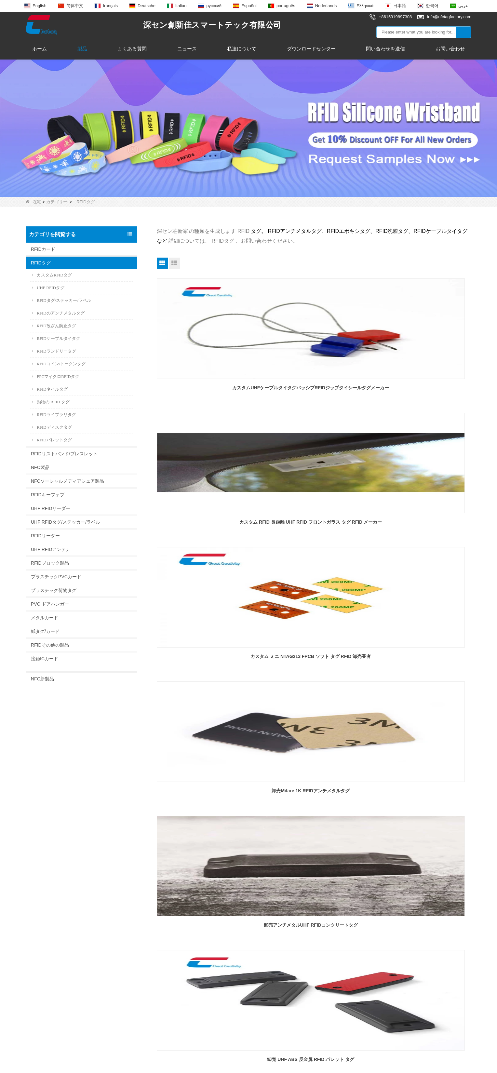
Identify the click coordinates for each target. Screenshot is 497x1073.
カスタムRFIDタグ (52, 275)
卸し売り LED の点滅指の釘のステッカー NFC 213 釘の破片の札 (206, 660)
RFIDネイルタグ (50, 389)
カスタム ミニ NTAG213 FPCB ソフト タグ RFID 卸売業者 (421, 391)
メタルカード (44, 617)
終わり (325, 837)
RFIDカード (43, 249)
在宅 (33, 201)
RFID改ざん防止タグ (54, 325)
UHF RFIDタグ (48, 287)
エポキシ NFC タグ (134, 948)
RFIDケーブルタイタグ (56, 338)
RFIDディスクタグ (52, 427)
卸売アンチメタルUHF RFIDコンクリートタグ (314, 522)
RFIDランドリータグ (54, 351)
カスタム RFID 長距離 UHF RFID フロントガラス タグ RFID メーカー (314, 391)
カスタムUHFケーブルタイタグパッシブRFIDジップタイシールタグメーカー (206, 391)
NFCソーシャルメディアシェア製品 (67, 481)
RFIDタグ (41, 262)
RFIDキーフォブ (47, 494)
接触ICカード (44, 658)
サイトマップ (276, 1062)
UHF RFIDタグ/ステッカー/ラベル (65, 522)
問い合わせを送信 (385, 48)
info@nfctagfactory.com (238, 939)
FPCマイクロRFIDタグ (55, 376)
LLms (304, 1062)
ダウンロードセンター (311, 48)
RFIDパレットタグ (52, 439)
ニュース (187, 48)
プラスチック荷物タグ (53, 590)
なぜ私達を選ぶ (42, 972)
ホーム (39, 48)
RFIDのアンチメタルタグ (58, 313)
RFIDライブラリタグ (54, 414)
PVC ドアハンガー (50, 604)
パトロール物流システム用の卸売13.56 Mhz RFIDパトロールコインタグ (207, 794)
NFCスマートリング (135, 960)
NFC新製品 (42, 678)
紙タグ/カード (45, 631)
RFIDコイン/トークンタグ (59, 363)
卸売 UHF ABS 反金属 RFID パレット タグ (420, 522)
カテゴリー (56, 201)
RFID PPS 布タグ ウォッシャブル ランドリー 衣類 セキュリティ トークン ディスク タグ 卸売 (420, 794)
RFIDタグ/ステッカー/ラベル (61, 300)
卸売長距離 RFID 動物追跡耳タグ (421, 656)
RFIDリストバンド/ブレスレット (64, 453)
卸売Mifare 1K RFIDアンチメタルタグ (207, 522)
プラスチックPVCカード (56, 576)
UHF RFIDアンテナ (50, 549)
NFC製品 (40, 467)
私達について (241, 48)
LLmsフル (327, 1062)
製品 (82, 48)
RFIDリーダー (45, 535)
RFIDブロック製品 (50, 563)
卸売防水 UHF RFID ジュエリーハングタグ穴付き (314, 660)
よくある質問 (132, 48)
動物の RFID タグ (51, 401)
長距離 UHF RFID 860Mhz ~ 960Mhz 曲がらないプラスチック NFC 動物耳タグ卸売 (314, 794)
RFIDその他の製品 (50, 645)
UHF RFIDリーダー (50, 508)
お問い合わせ (450, 48)
